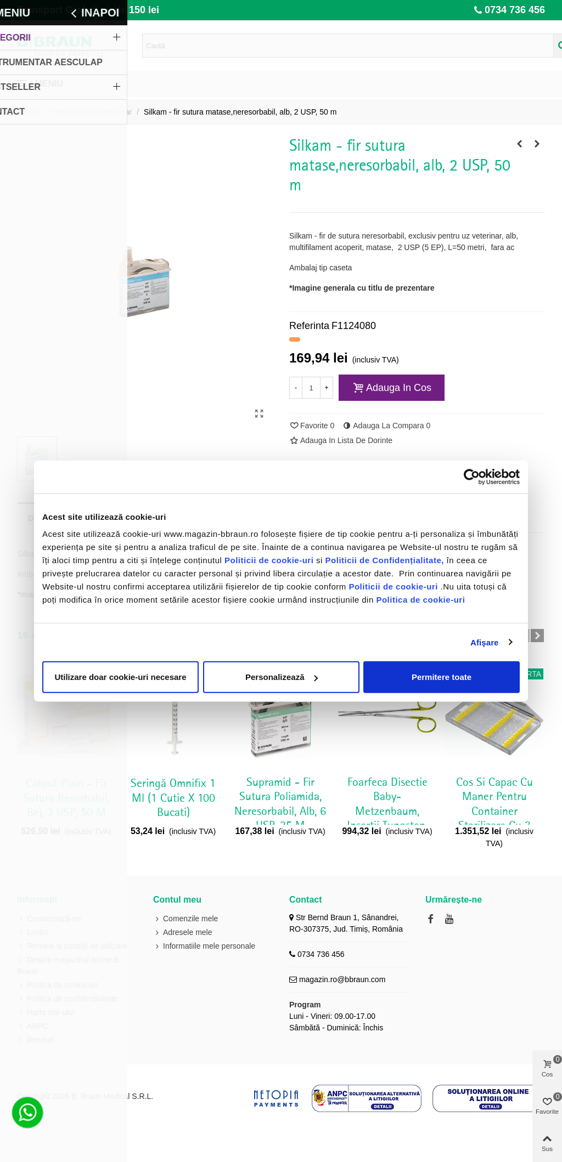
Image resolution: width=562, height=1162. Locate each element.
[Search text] (348, 45)
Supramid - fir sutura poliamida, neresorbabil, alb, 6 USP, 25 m (280, 804)
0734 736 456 (515, 9)
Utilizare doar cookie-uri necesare (120, 677)
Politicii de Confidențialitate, (383, 560)
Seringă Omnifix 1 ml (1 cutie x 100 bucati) (173, 798)
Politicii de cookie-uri (270, 560)
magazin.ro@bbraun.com (342, 979)
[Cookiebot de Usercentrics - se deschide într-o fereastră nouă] (472, 476)
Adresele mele (182, 932)
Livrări (32, 932)
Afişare (484, 642)
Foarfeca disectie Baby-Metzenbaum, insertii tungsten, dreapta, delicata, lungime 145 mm (387, 818)
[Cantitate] (311, 388)
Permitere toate (441, 677)
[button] (537, 635)
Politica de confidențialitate (67, 999)
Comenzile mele (185, 919)
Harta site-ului (45, 1012)
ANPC (32, 1026)
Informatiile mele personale (204, 946)
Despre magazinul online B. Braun (69, 965)
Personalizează (281, 677)
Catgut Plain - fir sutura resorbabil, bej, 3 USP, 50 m (66, 798)
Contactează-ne (49, 919)
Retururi (35, 1040)
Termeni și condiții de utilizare (72, 946)
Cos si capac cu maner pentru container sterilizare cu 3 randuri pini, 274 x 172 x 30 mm (494, 818)
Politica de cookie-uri (420, 599)
